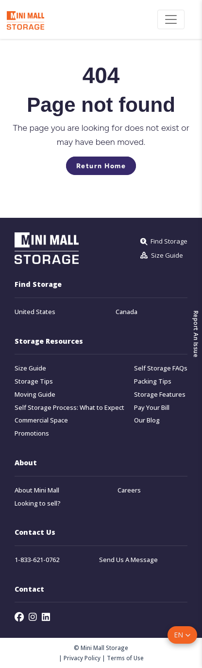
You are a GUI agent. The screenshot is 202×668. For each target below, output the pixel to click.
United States (35, 312)
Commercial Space (41, 420)
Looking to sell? (38, 503)
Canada (126, 312)
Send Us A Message (128, 560)
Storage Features (159, 394)
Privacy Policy (82, 658)
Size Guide (30, 368)
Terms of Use (125, 658)
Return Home (101, 166)
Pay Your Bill (151, 408)
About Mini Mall (37, 490)
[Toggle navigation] (171, 19)
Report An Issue (196, 334)
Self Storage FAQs (160, 368)
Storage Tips (34, 381)
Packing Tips (152, 381)
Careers (129, 490)
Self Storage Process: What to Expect (69, 408)
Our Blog (147, 420)
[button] (182, 635)
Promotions (32, 433)
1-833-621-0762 (37, 560)
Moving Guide (35, 394)
